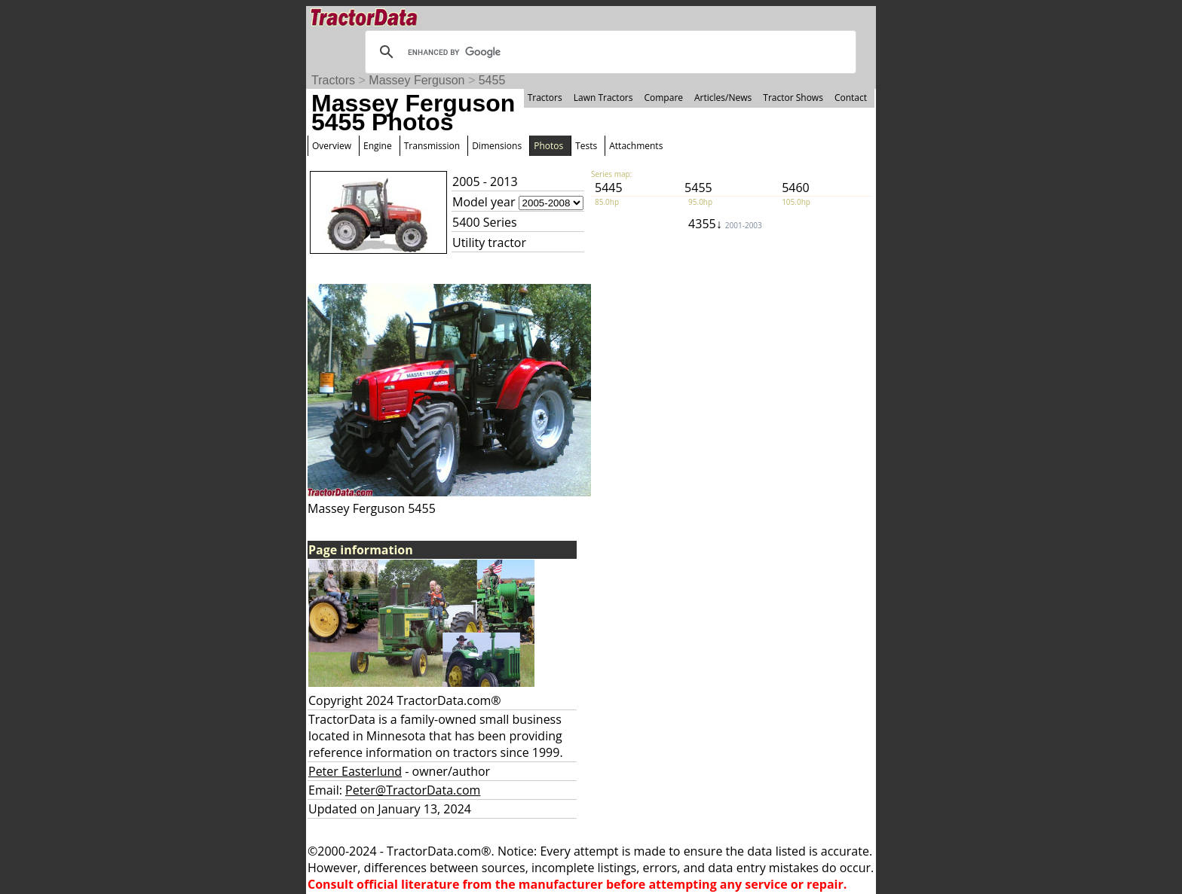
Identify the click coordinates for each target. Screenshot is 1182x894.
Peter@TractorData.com (412, 790)
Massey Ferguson (416, 80)
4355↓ (725, 223)
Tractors (333, 80)
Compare (663, 97)
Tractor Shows (793, 97)
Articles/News (723, 97)
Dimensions (497, 145)
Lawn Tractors (603, 97)
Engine (377, 145)
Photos (548, 145)
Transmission (432, 145)
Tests (586, 145)
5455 (492, 80)
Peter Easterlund (355, 771)
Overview (331, 145)
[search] (608, 52)
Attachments (636, 145)
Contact (850, 97)
